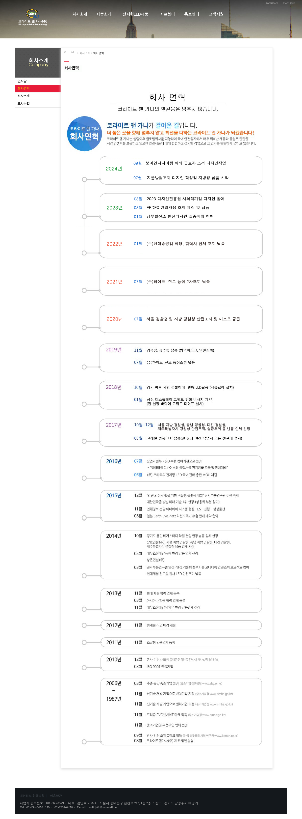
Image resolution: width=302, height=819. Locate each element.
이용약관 (56, 795)
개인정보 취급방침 (34, 795)
